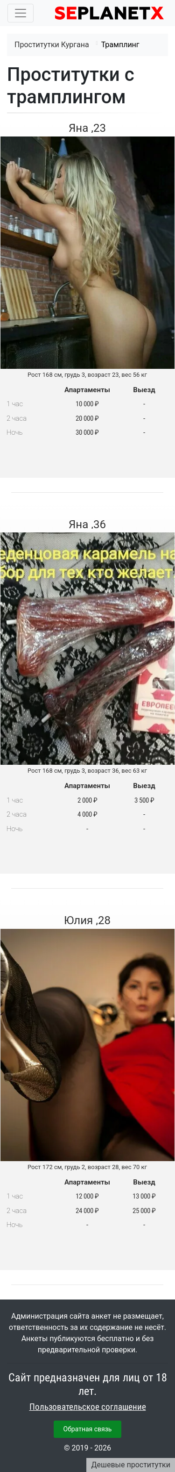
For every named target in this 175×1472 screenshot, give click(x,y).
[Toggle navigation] (20, 13)
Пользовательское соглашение (87, 1407)
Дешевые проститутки (130, 1464)
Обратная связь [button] (87, 1429)
